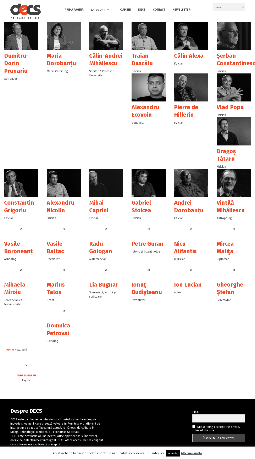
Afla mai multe (191, 453)
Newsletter (181, 9)
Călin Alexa (189, 55)
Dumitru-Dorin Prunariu (16, 63)
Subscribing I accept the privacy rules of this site (216, 428)
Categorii (98, 10)
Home (10, 350)
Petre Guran (147, 243)
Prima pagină (74, 9)
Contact (159, 9)
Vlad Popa (230, 107)
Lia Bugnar (103, 284)
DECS (141, 9)
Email (196, 412)
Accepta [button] (173, 453)
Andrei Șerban (26, 375)
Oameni (125, 9)
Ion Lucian (188, 284)
